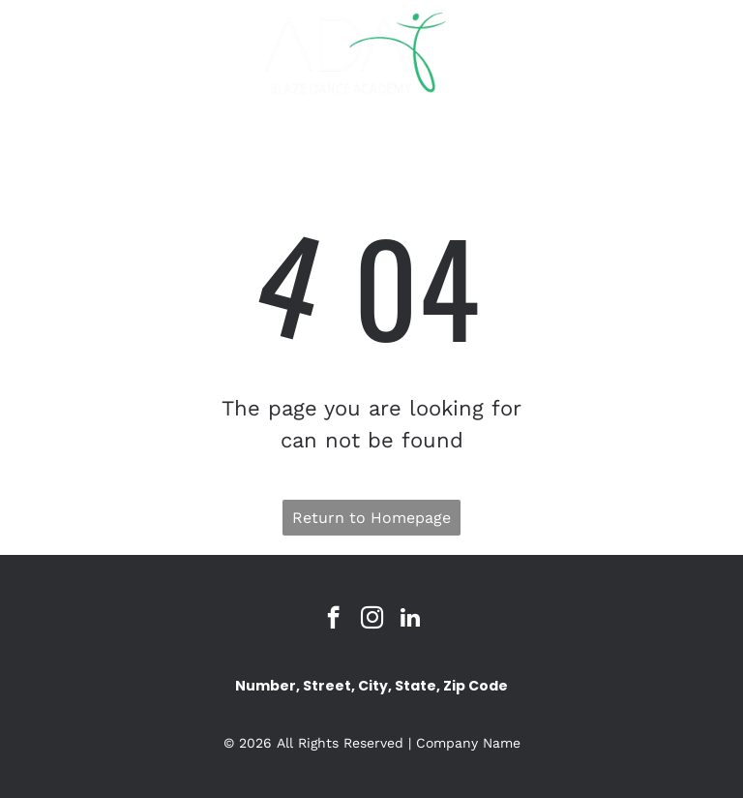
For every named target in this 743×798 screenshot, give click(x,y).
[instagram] (372, 619)
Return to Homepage (371, 517)
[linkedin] (411, 619)
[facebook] (333, 619)
